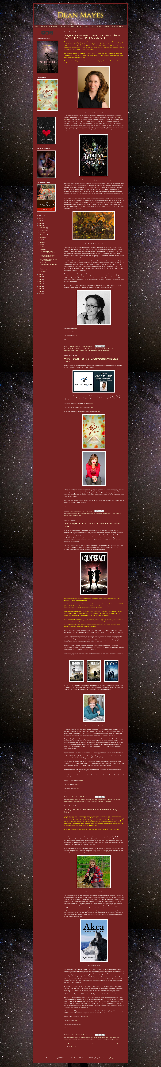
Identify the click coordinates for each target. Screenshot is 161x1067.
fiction (113, 348)
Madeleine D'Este (110, 513)
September (43, 235)
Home (94, 1044)
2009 (40, 293)
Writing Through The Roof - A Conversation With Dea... (48, 256)
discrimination (98, 348)
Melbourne (118, 513)
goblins (117, 348)
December (43, 228)
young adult (108, 801)
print (97, 1039)
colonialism (84, 348)
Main (36, 26)
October (42, 232)
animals (112, 1037)
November (43, 230)
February (42, 269)
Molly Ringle (75, 350)
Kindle (108, 799)
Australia (75, 513)
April (41, 247)
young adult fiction (114, 1039)
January (42, 271)
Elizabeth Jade (83, 1039)
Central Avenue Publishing (105, 179)
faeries (106, 348)
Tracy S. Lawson (99, 801)
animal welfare (105, 1037)
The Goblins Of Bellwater (102, 350)
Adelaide (70, 513)
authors (80, 513)
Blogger (112, 1058)
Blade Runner (90, 799)
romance (74, 515)
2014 (40, 281)
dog (78, 1039)
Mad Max (118, 799)
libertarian (112, 799)
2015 (40, 279)
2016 (40, 277)
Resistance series (68, 801)
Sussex (104, 1039)
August (42, 237)
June (41, 242)
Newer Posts (67, 1044)
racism (94, 350)
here (75, 328)
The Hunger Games (89, 801)
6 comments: (89, 346)
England (89, 1039)
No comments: (89, 796)
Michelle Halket (68, 515)
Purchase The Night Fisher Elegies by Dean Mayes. (57, 26)
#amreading (71, 799)
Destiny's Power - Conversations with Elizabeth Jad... (48, 264)
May (41, 244)
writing (79, 515)
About (79, 26)
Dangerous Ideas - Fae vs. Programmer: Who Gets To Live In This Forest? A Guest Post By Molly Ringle (92, 36)
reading (100, 1039)
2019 (40, 223)
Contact (106, 26)
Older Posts (120, 1044)
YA (104, 801)
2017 (40, 274)
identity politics (68, 350)
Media (99, 26)
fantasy (110, 348)
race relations (88, 350)
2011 (40, 289)
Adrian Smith (99, 243)
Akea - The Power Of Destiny (94, 1037)
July (41, 239)
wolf (108, 1039)
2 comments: (89, 511)
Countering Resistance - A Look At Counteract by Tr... (48, 260)
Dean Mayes (91, 348)
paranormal (82, 350)
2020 (40, 221)
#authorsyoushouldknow (81, 799)
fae (103, 348)
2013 (40, 284)
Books (86, 26)
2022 (40, 218)
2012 (40, 286)
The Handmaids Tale (79, 801)
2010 (40, 291)
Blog (92, 26)
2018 (40, 225)
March (42, 249)
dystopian (103, 799)
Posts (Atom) (74, 1047)
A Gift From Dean (117, 26)
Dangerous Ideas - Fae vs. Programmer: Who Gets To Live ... (48, 252)
